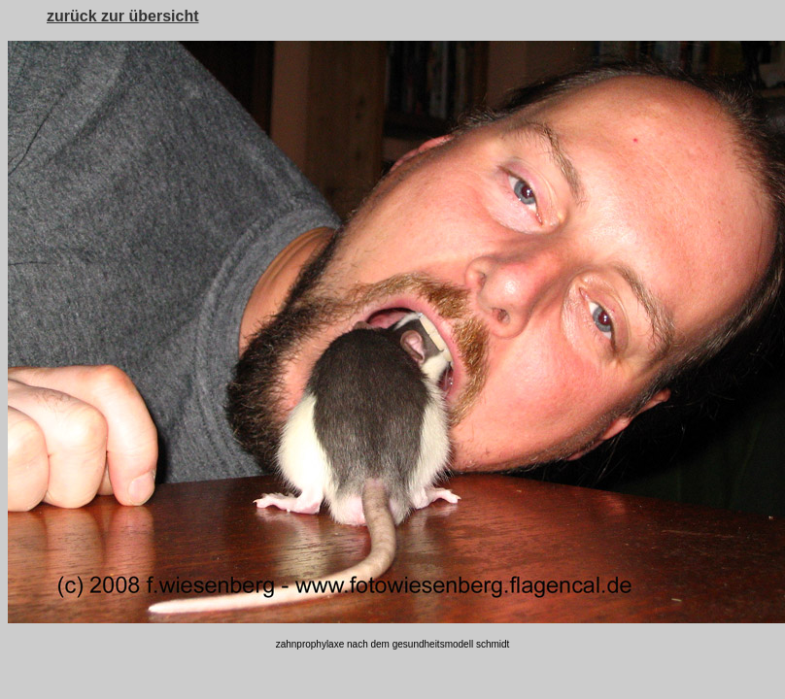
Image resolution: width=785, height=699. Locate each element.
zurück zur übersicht (122, 16)
